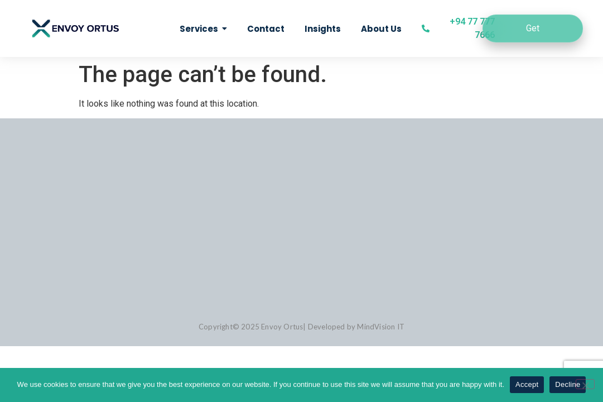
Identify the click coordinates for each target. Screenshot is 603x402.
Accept (526, 384)
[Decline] (585, 384)
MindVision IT (380, 326)
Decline (567, 384)
